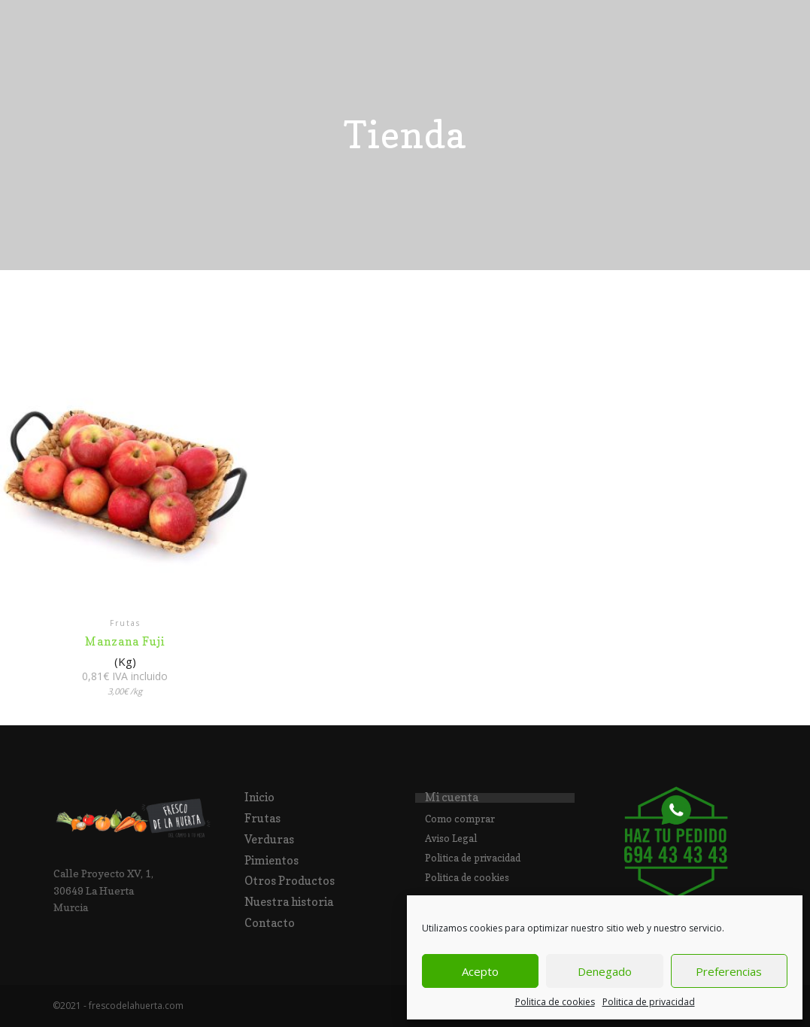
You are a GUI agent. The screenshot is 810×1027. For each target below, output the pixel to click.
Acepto (480, 971)
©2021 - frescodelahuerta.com (118, 1005)
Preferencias (729, 971)
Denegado (605, 971)
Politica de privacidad (648, 1001)
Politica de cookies (555, 1001)
